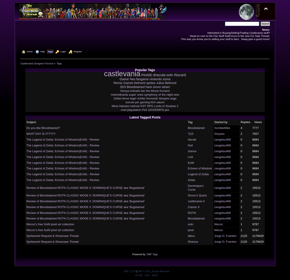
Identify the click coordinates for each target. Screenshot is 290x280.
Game (124, 79)
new (176, 94)
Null (190, 145)
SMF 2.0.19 (130, 271)
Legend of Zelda (198, 174)
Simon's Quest (197, 195)
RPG (150, 106)
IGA (153, 102)
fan (143, 91)
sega (173, 98)
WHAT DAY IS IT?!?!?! (40, 133)
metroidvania (119, 94)
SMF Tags (152, 254)
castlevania (122, 74)
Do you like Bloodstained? (43, 128)
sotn (169, 75)
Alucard (180, 75)
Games (128, 83)
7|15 (190, 133)
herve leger (129, 98)
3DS (123, 87)
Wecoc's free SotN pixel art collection (50, 224)
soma (167, 79)
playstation (134, 110)
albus (191, 236)
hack (149, 87)
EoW (191, 162)
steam (166, 87)
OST (143, 106)
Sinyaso (219, 133)
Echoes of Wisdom (200, 168)
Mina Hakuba (120, 106)
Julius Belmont (166, 83)
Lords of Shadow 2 (166, 106)
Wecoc (218, 224)
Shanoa (193, 241)
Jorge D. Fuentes (225, 236)
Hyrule (192, 139)
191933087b (156, 110)
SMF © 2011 (144, 271)
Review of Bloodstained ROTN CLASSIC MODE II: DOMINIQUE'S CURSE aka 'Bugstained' (85, 187)
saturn (160, 102)
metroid (134, 106)
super (132, 94)
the (148, 91)
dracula (159, 75)
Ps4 (144, 110)
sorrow (129, 102)
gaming (145, 102)
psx (167, 110)
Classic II (194, 207)
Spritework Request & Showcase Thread (52, 236)
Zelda (117, 98)
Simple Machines (161, 271)
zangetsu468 (222, 139)
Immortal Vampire (157, 98)
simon (157, 87)
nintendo (156, 79)
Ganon (192, 151)
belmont (140, 83)
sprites (150, 83)
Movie (155, 91)
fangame (142, 79)
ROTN (192, 213)
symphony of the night (158, 94)
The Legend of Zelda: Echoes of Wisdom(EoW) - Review (62, 139)
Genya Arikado (130, 91)
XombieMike (222, 128)
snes (140, 94)
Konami (165, 91)
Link (190, 157)
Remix (118, 83)
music (146, 74)
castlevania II (196, 201)
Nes (133, 79)
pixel (191, 230)
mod (123, 110)
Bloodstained (136, 87)
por (137, 102)
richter (141, 98)
